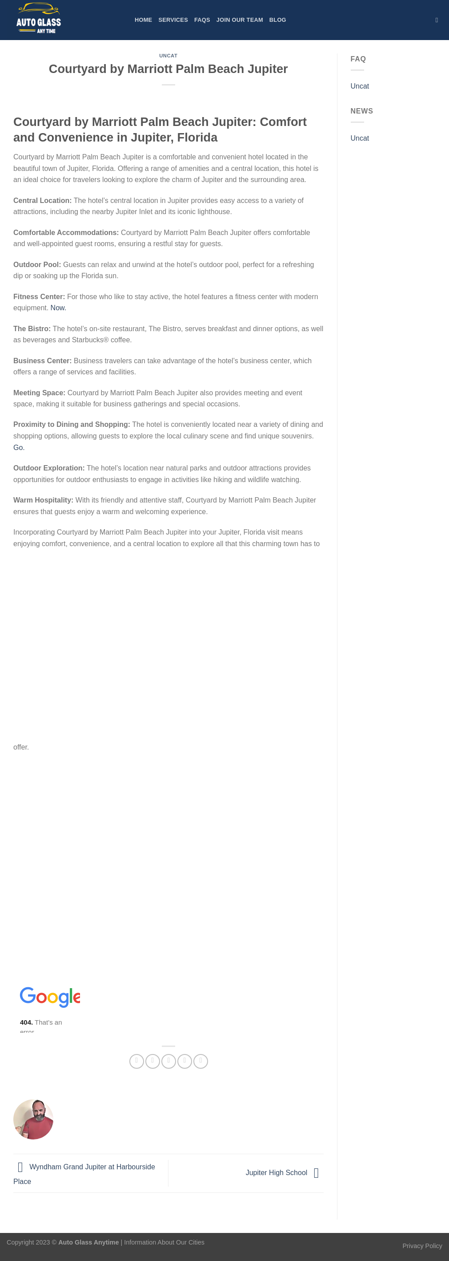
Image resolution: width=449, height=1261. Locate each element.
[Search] (439, 20)
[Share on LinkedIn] (200, 1061)
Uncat (168, 55)
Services (173, 19)
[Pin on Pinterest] (184, 1061)
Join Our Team (239, 19)
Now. (59, 308)
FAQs (202, 19)
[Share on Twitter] (152, 1061)
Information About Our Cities (164, 1242)
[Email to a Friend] (168, 1061)
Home (143, 19)
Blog (277, 19)
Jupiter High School (285, 1172)
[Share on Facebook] (136, 1061)
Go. (19, 447)
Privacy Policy (422, 1245)
